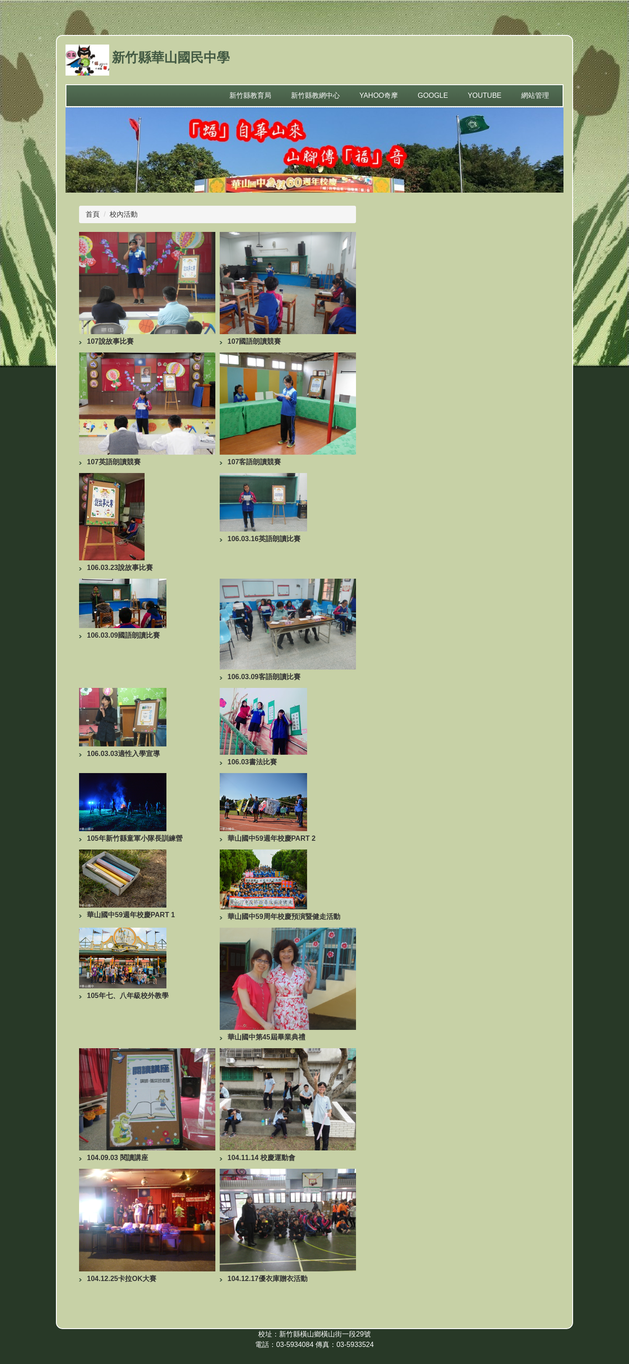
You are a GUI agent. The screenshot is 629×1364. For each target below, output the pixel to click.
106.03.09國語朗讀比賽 (123, 635)
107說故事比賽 (110, 341)
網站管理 (535, 95)
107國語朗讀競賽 (254, 341)
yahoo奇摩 (378, 95)
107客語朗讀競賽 (254, 462)
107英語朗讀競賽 (114, 462)
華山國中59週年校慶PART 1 (131, 915)
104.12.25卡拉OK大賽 (121, 1278)
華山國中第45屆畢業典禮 (266, 1037)
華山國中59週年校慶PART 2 (272, 838)
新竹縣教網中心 (315, 95)
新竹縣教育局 (250, 95)
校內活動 (124, 214)
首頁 (93, 214)
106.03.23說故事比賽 (120, 567)
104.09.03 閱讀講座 (117, 1157)
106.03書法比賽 (252, 762)
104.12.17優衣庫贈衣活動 (268, 1278)
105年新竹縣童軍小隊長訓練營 (135, 838)
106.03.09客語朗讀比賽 (264, 676)
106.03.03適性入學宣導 (123, 753)
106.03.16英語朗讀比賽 (264, 538)
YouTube (484, 95)
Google (433, 95)
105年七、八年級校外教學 (128, 995)
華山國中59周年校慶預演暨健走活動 (284, 916)
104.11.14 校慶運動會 (262, 1157)
